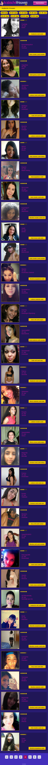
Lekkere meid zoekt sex (37, 483)
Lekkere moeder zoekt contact (37, 422)
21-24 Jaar (23, 13)
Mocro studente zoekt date (37, 401)
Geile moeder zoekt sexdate (37, 258)
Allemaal (4, 13)
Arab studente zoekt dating (37, 156)
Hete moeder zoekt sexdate (37, 54)
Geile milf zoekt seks (37, 115)
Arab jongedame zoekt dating (37, 177)
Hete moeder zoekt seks (37, 197)
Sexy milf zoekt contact (37, 523)
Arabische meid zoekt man (37, 381)
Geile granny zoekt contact (37, 74)
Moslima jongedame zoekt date (37, 279)
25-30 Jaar (33, 13)
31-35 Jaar (43, 13)
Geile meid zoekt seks (37, 564)
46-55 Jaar (24, 16)
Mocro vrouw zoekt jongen (37, 442)
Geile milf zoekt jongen (37, 319)
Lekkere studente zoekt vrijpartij (37, 300)
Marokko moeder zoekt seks (37, 646)
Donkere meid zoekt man (37, 503)
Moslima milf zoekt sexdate (37, 544)
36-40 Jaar (5, 16)
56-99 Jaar (34, 16)
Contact (24, 764)
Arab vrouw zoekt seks (37, 238)
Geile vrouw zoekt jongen (37, 585)
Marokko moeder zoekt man (37, 217)
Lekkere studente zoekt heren (37, 136)
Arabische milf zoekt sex (37, 605)
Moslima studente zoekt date (37, 687)
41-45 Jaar (15, 16)
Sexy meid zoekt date (37, 666)
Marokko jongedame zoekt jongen (37, 626)
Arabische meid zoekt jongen (37, 34)
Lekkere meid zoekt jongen (37, 95)
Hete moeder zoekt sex (37, 728)
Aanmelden (40, 3)
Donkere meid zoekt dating (37, 462)
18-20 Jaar (13, 13)
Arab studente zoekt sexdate (37, 340)
